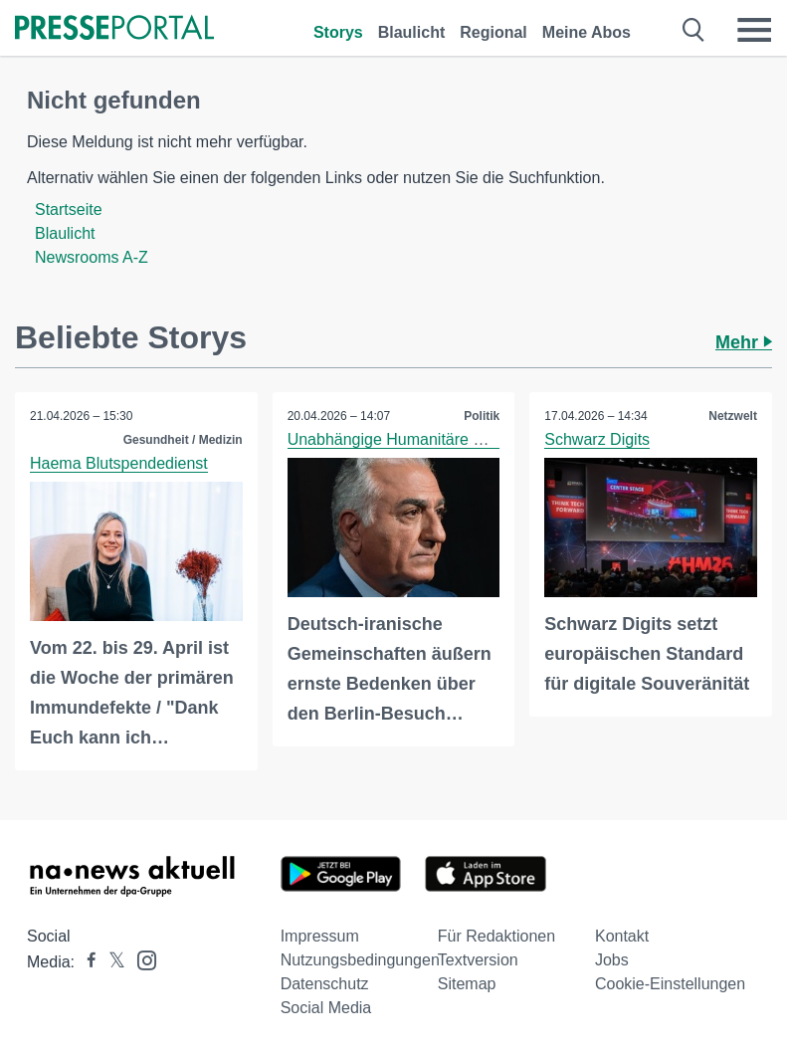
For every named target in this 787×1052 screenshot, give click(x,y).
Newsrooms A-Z (91, 257)
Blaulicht (412, 32)
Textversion (478, 959)
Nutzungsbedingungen (360, 959)
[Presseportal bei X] (111, 961)
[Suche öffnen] (694, 30)
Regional (493, 32)
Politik (481, 416)
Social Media (326, 1007)
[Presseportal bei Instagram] (140, 958)
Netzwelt (732, 416)
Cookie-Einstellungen (670, 983)
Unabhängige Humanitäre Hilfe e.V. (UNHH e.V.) (458, 439)
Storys (338, 32)
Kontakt (622, 936)
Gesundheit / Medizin (183, 440)
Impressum (320, 936)
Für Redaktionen (496, 936)
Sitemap (467, 983)
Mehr (743, 342)
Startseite (68, 209)
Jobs (612, 959)
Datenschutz (325, 983)
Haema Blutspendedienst (119, 463)
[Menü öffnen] (754, 30)
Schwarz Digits (597, 439)
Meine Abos (586, 32)
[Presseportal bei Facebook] (86, 961)
